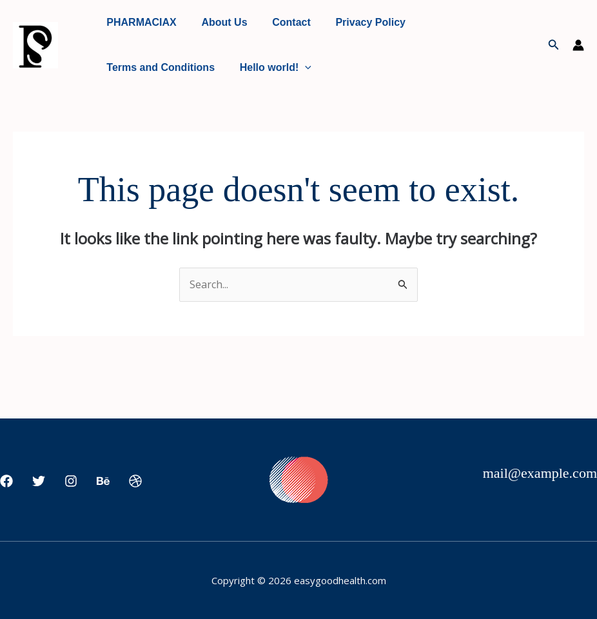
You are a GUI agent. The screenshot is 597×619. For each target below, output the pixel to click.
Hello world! (269, 67)
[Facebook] (6, 481)
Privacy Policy (355, 22)
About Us (217, 22)
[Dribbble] (135, 481)
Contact (281, 22)
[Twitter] (38, 481)
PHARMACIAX (139, 22)
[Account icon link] (578, 45)
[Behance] (103, 481)
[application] (298, 67)
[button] (554, 45)
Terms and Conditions (158, 67)
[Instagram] (70, 481)
